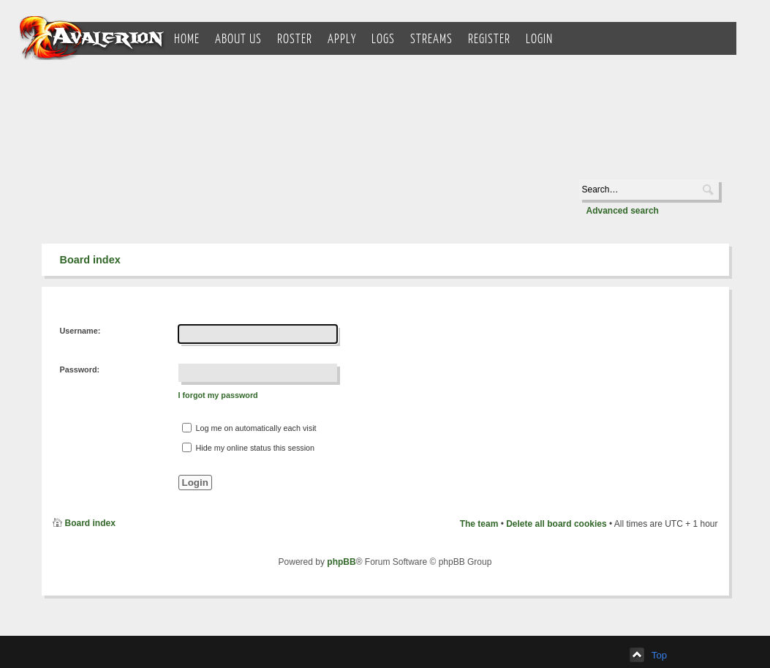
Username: (80, 330)
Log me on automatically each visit (249, 427)
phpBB (341, 562)
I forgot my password (218, 395)
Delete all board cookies (556, 524)
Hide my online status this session (248, 447)
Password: (80, 369)
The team (479, 524)
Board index (90, 260)
